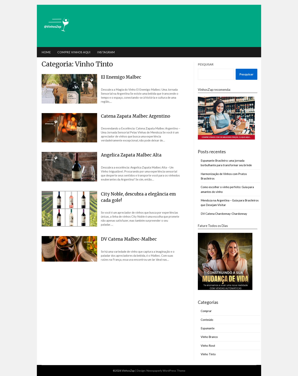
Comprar (206, 311)
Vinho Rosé (208, 345)
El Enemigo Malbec (121, 77)
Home (46, 52)
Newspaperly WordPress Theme (166, 370)
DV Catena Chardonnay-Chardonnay (224, 213)
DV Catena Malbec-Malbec (129, 239)
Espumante (208, 328)
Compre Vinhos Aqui (73, 52)
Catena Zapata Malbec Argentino (135, 116)
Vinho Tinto (208, 354)
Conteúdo (207, 319)
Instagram (106, 52)
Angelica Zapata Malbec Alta (131, 155)
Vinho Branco (209, 336)
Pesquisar (205, 64)
